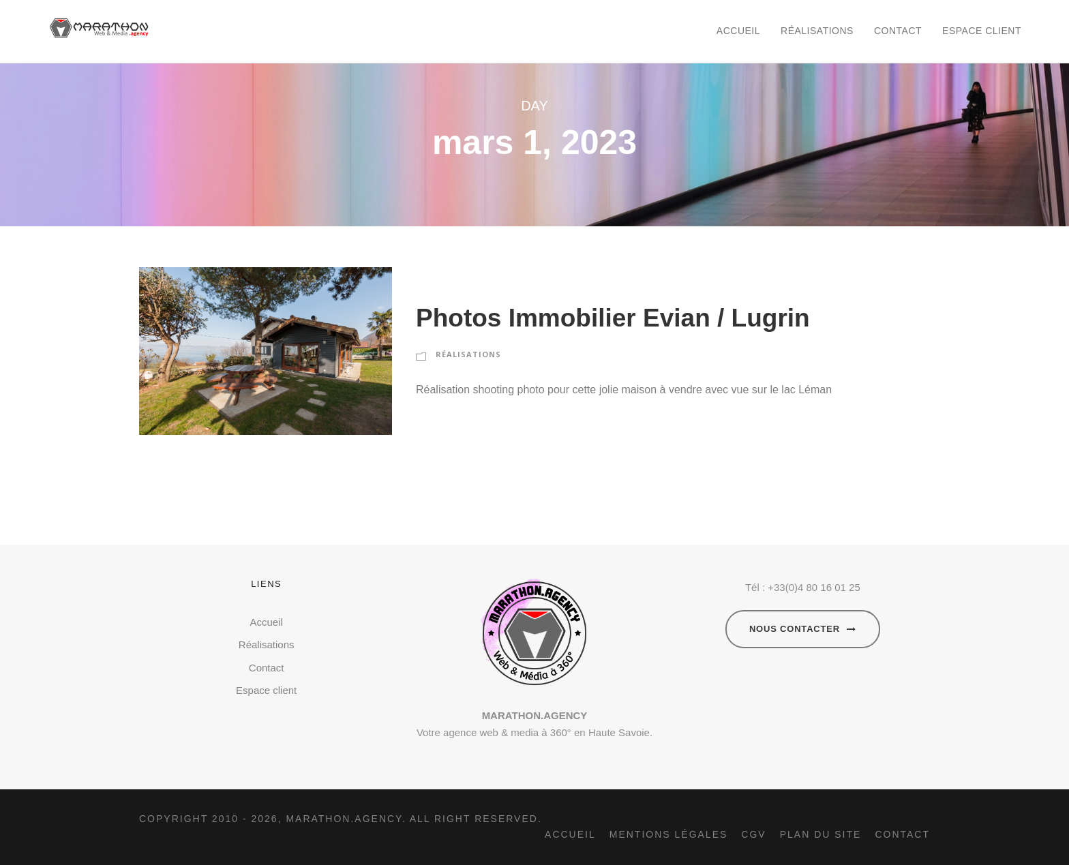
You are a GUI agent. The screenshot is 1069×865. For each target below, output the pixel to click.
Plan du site (821, 834)
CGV (753, 834)
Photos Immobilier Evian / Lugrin (613, 318)
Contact (898, 30)
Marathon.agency (344, 818)
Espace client (981, 30)
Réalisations (817, 30)
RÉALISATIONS (468, 354)
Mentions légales (668, 834)
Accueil (738, 30)
